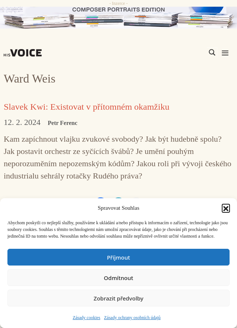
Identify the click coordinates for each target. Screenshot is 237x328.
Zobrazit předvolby (118, 298)
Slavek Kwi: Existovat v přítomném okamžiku (86, 107)
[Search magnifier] (212, 52)
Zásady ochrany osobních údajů (132, 317)
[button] (226, 208)
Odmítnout (118, 278)
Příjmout (118, 257)
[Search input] (177, 52)
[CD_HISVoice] (118, 18)
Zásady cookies (86, 317)
